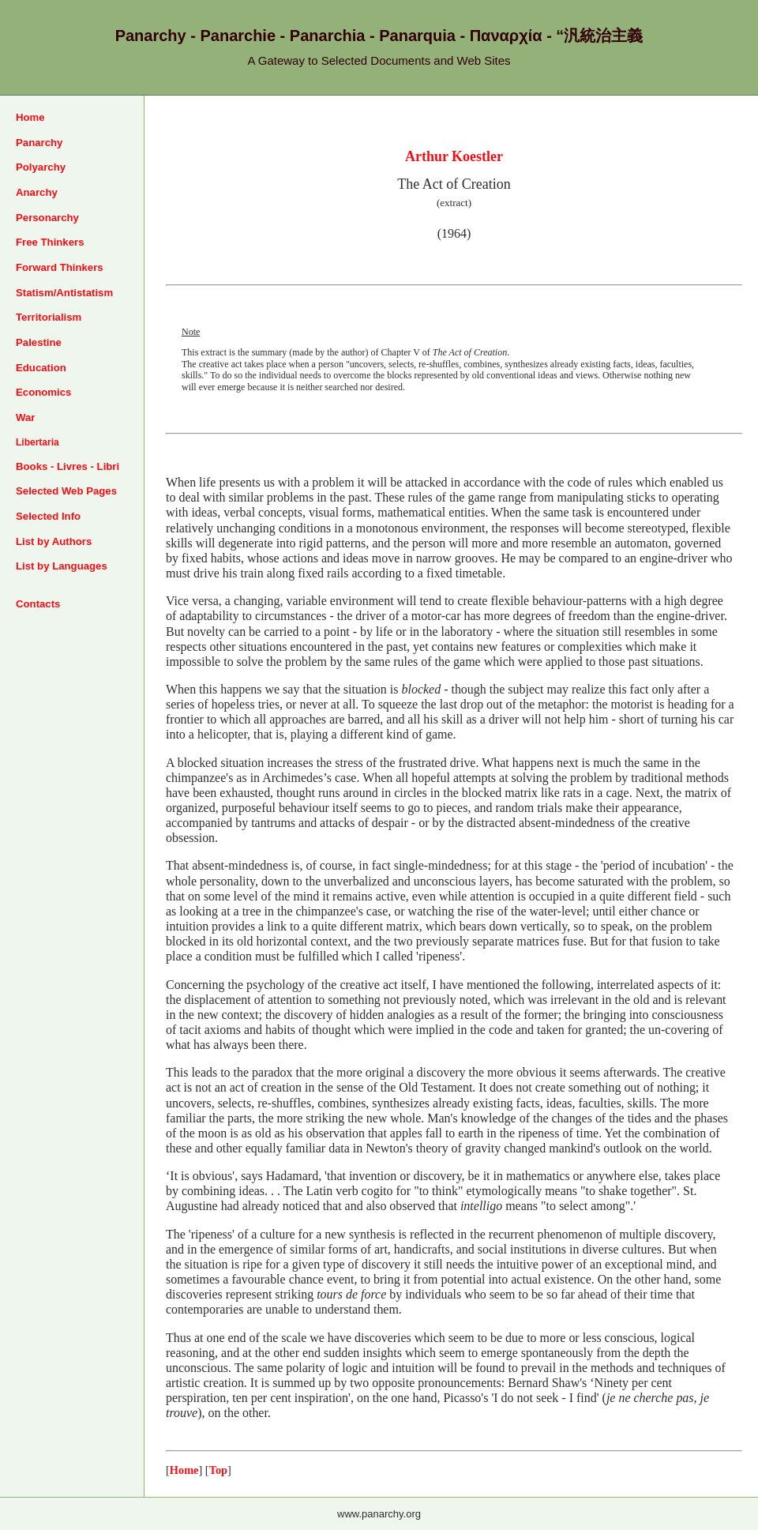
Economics (43, 392)
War (25, 417)
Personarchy (47, 218)
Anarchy (37, 192)
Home (30, 117)
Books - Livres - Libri (67, 466)
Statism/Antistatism (64, 293)
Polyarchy (41, 167)
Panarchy (39, 142)
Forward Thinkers (59, 267)
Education (41, 368)
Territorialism (48, 317)
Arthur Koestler (454, 156)
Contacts (38, 604)
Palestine (39, 342)
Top (218, 1470)
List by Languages (61, 566)
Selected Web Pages (66, 491)
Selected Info (48, 516)
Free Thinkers (50, 242)
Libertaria (37, 442)
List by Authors (54, 541)
